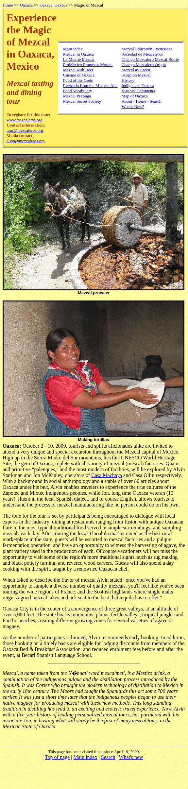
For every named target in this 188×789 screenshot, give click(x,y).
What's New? (133, 106)
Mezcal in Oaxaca (78, 54)
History (128, 80)
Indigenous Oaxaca (138, 85)
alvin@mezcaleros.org (26, 140)
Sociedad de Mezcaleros (142, 54)
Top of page (57, 757)
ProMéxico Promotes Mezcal (88, 64)
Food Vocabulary (77, 90)
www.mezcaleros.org (24, 119)
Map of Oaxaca (135, 96)
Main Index (73, 48)
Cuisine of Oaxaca (78, 75)
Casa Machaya (106, 475)
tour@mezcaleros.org (25, 130)
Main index (85, 757)
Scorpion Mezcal (136, 75)
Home (8, 5)
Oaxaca (26, 5)
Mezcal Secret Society (82, 101)
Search (155, 101)
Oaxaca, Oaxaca (53, 5)
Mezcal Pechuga (77, 96)
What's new (131, 757)
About (127, 101)
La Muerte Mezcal (78, 59)
